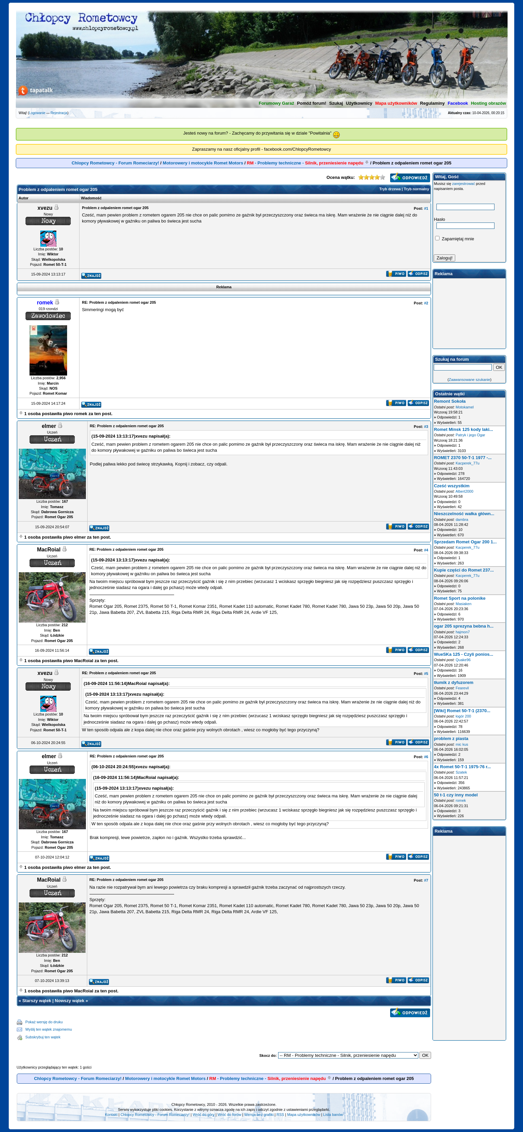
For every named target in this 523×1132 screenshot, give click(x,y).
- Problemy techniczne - (306, 162)
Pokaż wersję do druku (44, 1022)
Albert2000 (464, 491)
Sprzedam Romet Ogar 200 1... (465, 541)
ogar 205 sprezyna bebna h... (463, 626)
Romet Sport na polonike (459, 598)
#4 (426, 550)
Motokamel (465, 407)
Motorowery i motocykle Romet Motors (203, 162)
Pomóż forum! (311, 103)
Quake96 (463, 660)
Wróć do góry (203, 1115)
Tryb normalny (416, 189)
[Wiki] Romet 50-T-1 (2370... (462, 710)
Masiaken (463, 604)
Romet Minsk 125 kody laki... (463, 429)
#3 (426, 427)
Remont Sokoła (450, 401)
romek (461, 800)
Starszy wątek (36, 1000)
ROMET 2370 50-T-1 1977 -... (462, 457)
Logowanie (37, 113)
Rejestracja (59, 113)
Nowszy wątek (69, 1000)
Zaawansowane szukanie (469, 380)
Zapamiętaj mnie (454, 238)
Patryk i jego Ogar (470, 435)
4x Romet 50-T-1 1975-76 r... (462, 766)
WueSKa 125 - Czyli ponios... (463, 654)
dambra (462, 520)
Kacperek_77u (467, 463)
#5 (426, 674)
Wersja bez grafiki (258, 1115)
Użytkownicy (359, 103)
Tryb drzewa (390, 189)
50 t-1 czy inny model (456, 794)
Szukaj (336, 103)
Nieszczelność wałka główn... (464, 513)
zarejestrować (463, 184)
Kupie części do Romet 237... (463, 570)
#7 (426, 880)
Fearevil (462, 688)
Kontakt (111, 1115)
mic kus (462, 744)
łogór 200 (463, 716)
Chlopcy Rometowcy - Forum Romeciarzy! (115, 162)
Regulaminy (432, 103)
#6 (426, 757)
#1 (426, 208)
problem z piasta (451, 738)
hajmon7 (463, 632)
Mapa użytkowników (303, 1115)
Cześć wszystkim (451, 485)
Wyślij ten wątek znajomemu (48, 1029)
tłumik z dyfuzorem (453, 682)
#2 (426, 303)
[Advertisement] (251, 1030)
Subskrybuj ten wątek (43, 1037)
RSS (280, 1115)
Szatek (461, 772)
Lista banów (333, 1115)
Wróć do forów (229, 1115)
